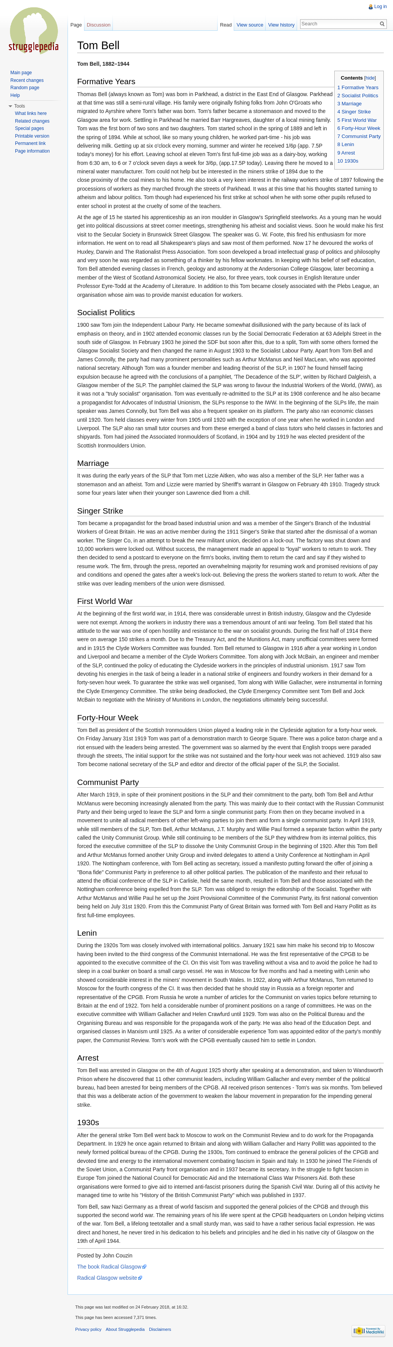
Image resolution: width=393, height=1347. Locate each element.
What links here (31, 113)
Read (226, 25)
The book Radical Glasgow (109, 1267)
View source (250, 25)
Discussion (99, 25)
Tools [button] (19, 106)
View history (281, 25)
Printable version (32, 136)
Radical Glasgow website (107, 1278)
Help (15, 95)
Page (76, 25)
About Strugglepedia (125, 1329)
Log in (380, 6)
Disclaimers (160, 1329)
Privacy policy (88, 1329)
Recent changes (27, 80)
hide (370, 78)
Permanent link (30, 143)
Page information (32, 151)
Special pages (29, 128)
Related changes (32, 121)
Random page (24, 87)
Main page (21, 72)
